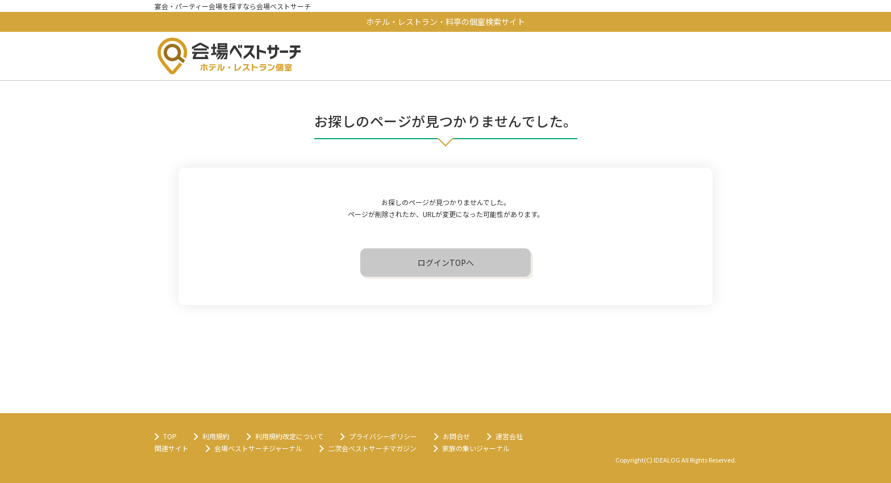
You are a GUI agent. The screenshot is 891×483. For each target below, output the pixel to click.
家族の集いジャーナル (476, 448)
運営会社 (509, 436)
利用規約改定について (289, 436)
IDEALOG (666, 459)
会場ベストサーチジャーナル (258, 448)
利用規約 (216, 436)
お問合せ (456, 436)
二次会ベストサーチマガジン (372, 448)
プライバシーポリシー (383, 436)
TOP (170, 436)
